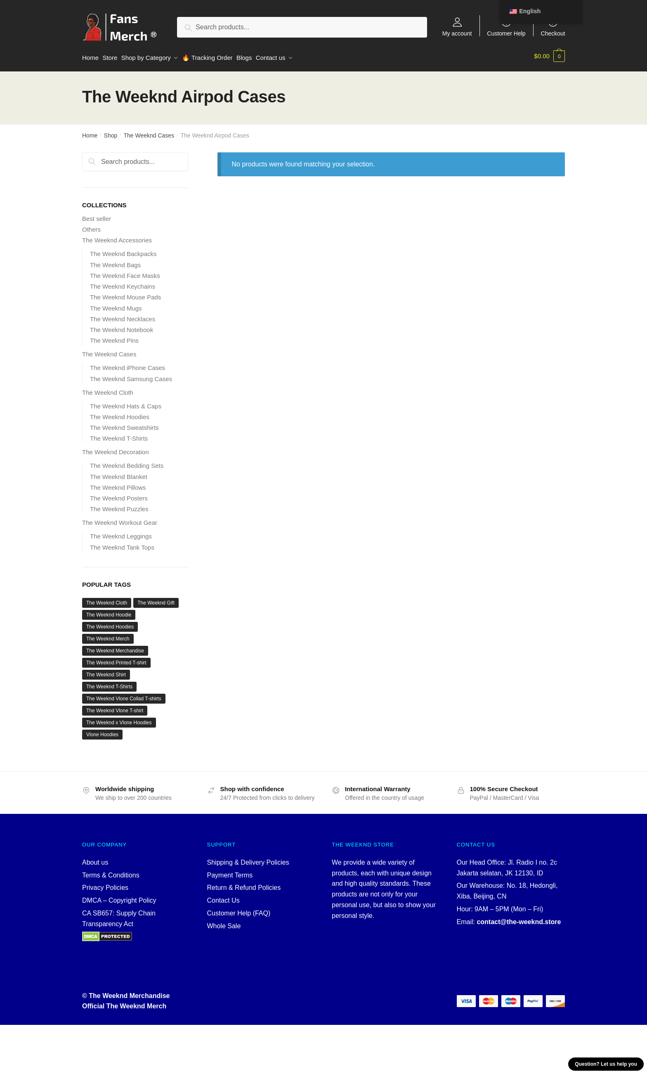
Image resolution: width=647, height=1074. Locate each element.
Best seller (96, 215)
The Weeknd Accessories (117, 237)
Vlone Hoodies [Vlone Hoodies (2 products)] (102, 732)
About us (95, 859)
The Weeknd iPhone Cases (127, 364)
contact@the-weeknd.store (519, 918)
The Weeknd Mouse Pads (125, 294)
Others (91, 226)
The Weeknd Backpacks (123, 250)
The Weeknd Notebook (121, 326)
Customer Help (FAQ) (239, 910)
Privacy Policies (105, 884)
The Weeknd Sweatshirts (124, 424)
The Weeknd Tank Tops (122, 544)
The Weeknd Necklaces (122, 316)
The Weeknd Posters (119, 495)
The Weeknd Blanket (118, 473)
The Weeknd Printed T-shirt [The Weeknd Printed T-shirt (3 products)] (116, 660)
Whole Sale (224, 923)
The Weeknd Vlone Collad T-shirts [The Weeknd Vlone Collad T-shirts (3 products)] (123, 696)
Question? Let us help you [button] (606, 1064)
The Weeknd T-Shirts (119, 435)
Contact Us (223, 897)
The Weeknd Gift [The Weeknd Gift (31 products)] (156, 600)
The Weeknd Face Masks (125, 272)
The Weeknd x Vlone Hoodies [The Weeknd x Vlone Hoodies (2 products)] (119, 720)
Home (89, 132)
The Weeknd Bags (115, 262)
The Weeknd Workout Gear (119, 519)
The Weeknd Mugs (116, 305)
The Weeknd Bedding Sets (126, 462)
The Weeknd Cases (148, 132)
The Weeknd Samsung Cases (131, 375)
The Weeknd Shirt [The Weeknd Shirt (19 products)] (106, 672)
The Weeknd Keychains (122, 283)
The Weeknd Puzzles (119, 506)
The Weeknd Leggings (121, 533)
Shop (111, 132)
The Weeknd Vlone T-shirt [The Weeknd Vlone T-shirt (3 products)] (114, 708)
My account (457, 33)
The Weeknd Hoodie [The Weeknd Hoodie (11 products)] (108, 612)
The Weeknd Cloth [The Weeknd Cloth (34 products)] (106, 600)
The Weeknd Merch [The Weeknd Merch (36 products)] (108, 636)
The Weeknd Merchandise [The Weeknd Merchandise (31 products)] (115, 648)
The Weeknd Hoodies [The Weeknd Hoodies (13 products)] (110, 624)
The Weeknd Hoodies (119, 413)
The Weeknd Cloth (107, 389)
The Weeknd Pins (114, 337)
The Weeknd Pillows (118, 484)
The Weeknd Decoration (115, 449)
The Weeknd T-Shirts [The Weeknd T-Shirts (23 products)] (109, 684)
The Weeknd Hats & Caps (125, 403)
